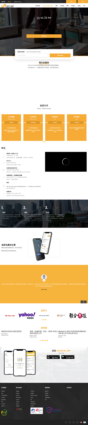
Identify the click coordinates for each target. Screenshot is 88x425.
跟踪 (56, 5)
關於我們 (3, 391)
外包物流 (17, 393)
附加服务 (32, 406)
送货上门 (17, 403)
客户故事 (3, 403)
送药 (31, 399)
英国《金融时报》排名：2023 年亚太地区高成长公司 (44, 332)
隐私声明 (46, 391)
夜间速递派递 (33, 403)
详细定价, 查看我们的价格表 (44, 108)
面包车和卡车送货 (33, 395)
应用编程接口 (47, 397)
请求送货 (44, 36)
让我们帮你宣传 (4, 395)
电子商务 (17, 395)
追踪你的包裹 (60, 55)
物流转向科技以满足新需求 (11, 331)
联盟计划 (3, 406)
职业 (46, 399)
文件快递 (32, 391)
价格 (2, 393)
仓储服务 (32, 393)
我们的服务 (37, 5)
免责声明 (46, 395)
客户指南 (3, 397)
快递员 (79, 5)
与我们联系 (19, 157)
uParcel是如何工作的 (48, 5)
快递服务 (17, 391)
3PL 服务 (17, 401)
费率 (68, 5)
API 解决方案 (18, 397)
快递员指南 (3, 399)
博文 (84, 5)
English (16, 1)
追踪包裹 (3, 1)
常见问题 (62, 5)
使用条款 (46, 393)
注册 (71, 1)
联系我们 (73, 5)
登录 (83, 1)
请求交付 (9, 1)
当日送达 (17, 399)
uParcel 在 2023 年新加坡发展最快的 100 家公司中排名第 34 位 (72, 332)
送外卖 (31, 397)
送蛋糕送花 (32, 401)
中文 (20, 1)
